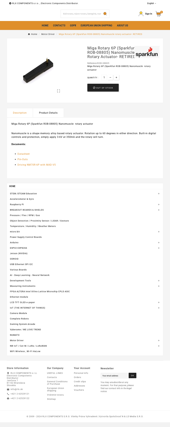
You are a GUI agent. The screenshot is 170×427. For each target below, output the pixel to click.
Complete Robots (19, 323)
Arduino (14, 247)
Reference (92, 68)
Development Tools (20, 285)
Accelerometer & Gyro (22, 203)
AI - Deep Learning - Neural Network (29, 280)
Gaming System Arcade (22, 329)
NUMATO (15, 339)
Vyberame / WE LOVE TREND (25, 334)
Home (12, 190)
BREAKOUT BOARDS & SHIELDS (27, 214)
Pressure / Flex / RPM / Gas (25, 220)
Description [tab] (20, 117)
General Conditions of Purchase (57, 387)
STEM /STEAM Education (23, 198)
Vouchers (79, 394)
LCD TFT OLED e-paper (22, 307)
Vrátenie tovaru (55, 399)
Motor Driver (17, 345)
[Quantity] (104, 82)
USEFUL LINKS (55, 378)
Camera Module (18, 318)
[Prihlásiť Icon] (145, 16)
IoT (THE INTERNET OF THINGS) (27, 312)
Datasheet (23, 158)
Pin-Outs (22, 164)
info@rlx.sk (17, 394)
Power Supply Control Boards (26, 242)
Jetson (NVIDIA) (19, 258)
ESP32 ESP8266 (18, 252)
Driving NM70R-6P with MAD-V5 (36, 169)
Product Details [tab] (48, 117)
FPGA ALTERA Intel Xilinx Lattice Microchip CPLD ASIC (40, 296)
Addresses (79, 390)
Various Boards (18, 274)
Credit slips (80, 386)
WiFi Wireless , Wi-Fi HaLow (25, 356)
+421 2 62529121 (20, 398)
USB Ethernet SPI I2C (21, 269)
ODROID (14, 263)
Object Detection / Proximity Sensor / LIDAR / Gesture (39, 225)
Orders (77, 382)
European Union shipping (55, 394)
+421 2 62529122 (20, 403)
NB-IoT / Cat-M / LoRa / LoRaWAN (28, 350)
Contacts (52, 382)
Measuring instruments (22, 291)
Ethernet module (19, 301)
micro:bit (15, 236)
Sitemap (51, 404)
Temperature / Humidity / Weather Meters (33, 231)
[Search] (81, 16)
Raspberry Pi (17, 209)
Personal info (81, 378)
